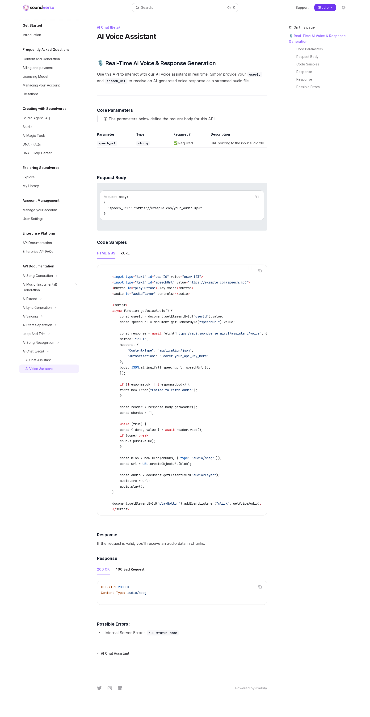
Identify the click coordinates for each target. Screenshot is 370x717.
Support (302, 7)
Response (304, 72)
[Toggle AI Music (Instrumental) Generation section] (49, 287)
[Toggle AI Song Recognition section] (49, 342)
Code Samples (307, 64)
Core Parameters (309, 49)
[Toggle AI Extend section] (49, 299)
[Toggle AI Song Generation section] (49, 275)
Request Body (307, 57)
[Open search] (185, 7)
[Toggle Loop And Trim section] (49, 334)
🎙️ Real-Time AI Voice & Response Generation (317, 38)
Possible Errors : (308, 87)
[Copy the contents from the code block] (257, 196)
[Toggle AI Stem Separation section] (49, 325)
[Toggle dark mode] (343, 7)
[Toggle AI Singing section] (49, 316)
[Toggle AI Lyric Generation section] (49, 307)
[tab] (106, 253)
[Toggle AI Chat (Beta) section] (49, 351)
